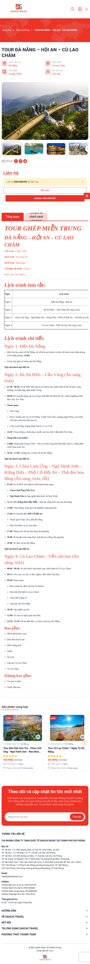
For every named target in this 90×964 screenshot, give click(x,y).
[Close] (83, 181)
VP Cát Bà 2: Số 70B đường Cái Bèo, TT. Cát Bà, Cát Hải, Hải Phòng (32, 856)
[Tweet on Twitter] (25, 161)
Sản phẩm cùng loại (15, 707)
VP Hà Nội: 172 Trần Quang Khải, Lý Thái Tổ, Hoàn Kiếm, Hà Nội (30, 850)
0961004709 (20, 182)
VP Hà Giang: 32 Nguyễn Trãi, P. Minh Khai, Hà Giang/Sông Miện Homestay (35, 859)
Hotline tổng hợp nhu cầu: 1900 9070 (18, 894)
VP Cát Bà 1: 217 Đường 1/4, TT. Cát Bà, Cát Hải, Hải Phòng (28, 853)
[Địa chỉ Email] (45, 816)
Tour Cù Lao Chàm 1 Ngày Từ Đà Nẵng (66, 750)
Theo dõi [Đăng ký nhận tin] (77, 817)
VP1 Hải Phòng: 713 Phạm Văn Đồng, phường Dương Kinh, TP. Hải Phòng (35, 865)
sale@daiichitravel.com (12, 876)
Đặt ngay (45, 190)
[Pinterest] (20, 161)
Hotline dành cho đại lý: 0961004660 (18, 888)
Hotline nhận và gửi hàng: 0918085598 (19, 891)
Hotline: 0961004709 (44, 198)
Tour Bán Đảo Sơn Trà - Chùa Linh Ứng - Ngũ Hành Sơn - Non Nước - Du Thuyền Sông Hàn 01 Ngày (22, 750)
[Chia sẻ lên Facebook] (16, 161)
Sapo (51, 950)
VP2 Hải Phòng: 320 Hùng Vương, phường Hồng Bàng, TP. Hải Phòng (33, 868)
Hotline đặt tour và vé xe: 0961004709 (19, 885)
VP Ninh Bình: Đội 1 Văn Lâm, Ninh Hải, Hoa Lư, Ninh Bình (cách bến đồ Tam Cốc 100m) (41, 862)
